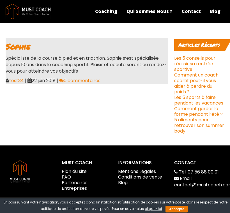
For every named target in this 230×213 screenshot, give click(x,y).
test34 (16, 80)
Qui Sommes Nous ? (150, 11)
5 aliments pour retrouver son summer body (199, 125)
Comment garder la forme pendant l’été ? (198, 111)
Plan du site (74, 171)
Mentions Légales (137, 171)
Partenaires (75, 182)
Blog (215, 11)
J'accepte (176, 209)
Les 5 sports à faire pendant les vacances (198, 100)
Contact (191, 11)
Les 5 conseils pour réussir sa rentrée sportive (194, 64)
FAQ (66, 177)
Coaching (106, 11)
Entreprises (74, 188)
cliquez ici (153, 208)
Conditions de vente (140, 177)
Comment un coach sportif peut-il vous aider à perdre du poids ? (196, 83)
